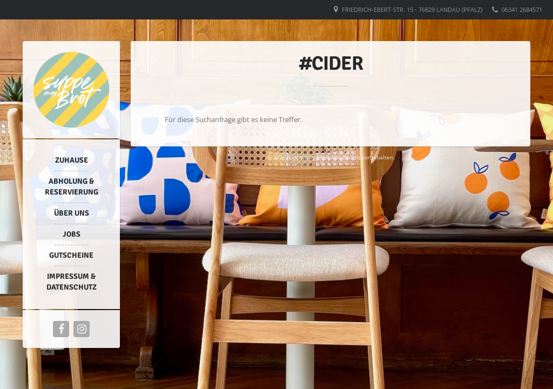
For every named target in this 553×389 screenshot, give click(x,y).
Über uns (71, 213)
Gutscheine (71, 255)
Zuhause (71, 160)
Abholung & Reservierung (71, 187)
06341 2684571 (522, 9)
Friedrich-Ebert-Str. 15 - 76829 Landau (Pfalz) (412, 9)
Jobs (71, 234)
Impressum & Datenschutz (71, 282)
